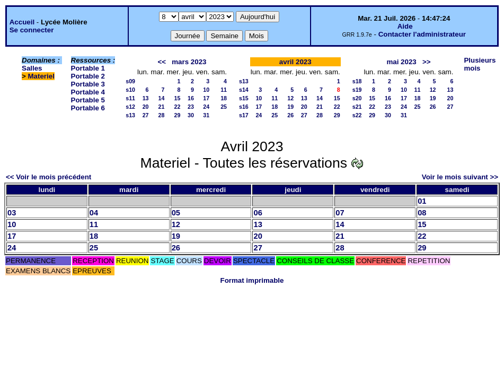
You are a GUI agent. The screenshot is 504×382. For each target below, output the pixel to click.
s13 (130, 115)
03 (11, 213)
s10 (130, 89)
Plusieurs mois (480, 64)
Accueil (22, 22)
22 (177, 106)
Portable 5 (88, 100)
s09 (130, 81)
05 (176, 213)
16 (191, 98)
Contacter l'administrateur (422, 34)
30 (191, 115)
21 (161, 106)
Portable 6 (88, 108)
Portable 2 (88, 76)
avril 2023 (295, 62)
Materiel (41, 76)
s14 (244, 89)
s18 (357, 81)
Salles (32, 68)
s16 (244, 106)
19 (290, 106)
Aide (405, 26)
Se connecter (32, 30)
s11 (130, 98)
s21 (357, 106)
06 (257, 213)
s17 (244, 115)
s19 (357, 89)
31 (206, 115)
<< (162, 62)
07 (339, 213)
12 (290, 98)
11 (223, 89)
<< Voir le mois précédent (48, 177)
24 (206, 106)
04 (94, 213)
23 (191, 106)
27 (146, 115)
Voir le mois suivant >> (460, 177)
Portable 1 (88, 68)
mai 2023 (401, 62)
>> (426, 62)
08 (422, 213)
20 (146, 106)
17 (206, 98)
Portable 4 (88, 92)
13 (146, 98)
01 (422, 201)
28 (161, 115)
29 (177, 115)
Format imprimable (252, 280)
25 (223, 106)
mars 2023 (189, 62)
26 (290, 115)
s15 (244, 98)
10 (206, 89)
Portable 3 (88, 84)
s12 (130, 106)
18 (223, 98)
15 (177, 98)
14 (161, 98)
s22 (357, 115)
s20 (357, 98)
